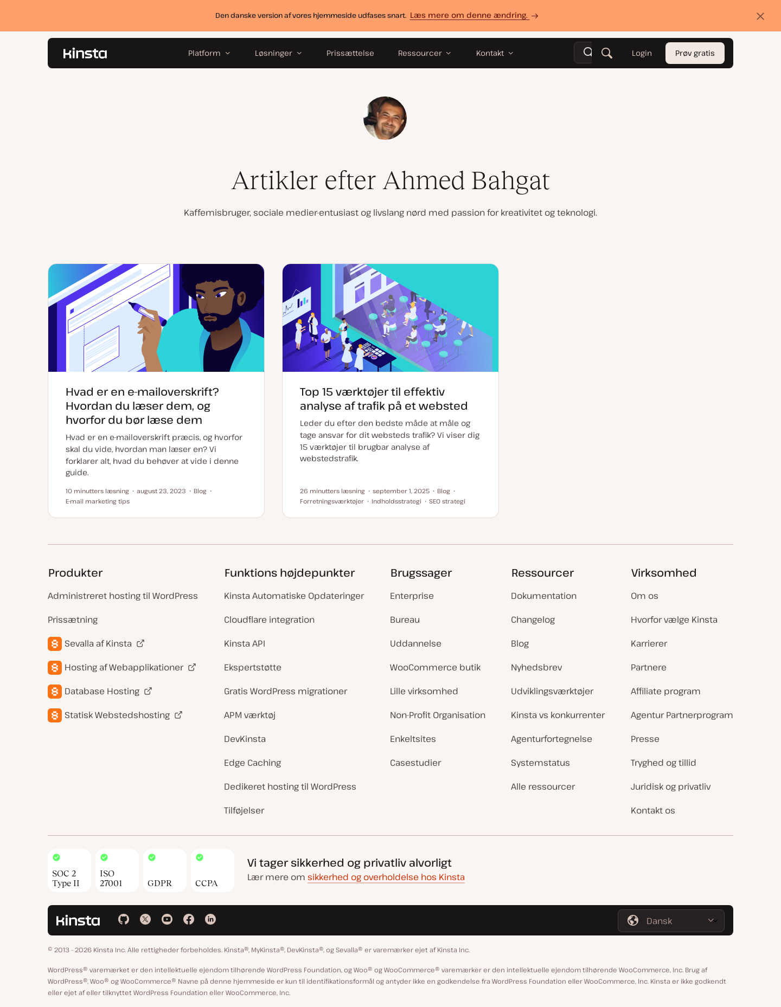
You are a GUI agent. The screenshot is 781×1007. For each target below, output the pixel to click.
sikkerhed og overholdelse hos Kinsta (386, 877)
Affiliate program (666, 691)
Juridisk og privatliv (670, 786)
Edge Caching (252, 763)
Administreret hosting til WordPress (123, 596)
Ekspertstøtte (252, 667)
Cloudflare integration (269, 619)
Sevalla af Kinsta (98, 643)
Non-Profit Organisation (437, 715)
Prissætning (73, 619)
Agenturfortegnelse (551, 739)
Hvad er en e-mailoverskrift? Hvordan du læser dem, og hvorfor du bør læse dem (142, 405)
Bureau (405, 619)
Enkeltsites (413, 739)
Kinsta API (244, 643)
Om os (644, 596)
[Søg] (607, 53)
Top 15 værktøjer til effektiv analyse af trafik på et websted (384, 398)
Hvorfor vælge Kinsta (674, 619)
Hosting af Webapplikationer (124, 667)
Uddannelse (415, 643)
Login (642, 53)
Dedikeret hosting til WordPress (290, 786)
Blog (520, 643)
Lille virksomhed (424, 691)
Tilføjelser (244, 810)
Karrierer (649, 643)
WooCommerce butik (435, 667)
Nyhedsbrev (536, 667)
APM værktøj (250, 715)
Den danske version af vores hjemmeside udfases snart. (378, 15)
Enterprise (412, 596)
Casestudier (415, 763)
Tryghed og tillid (663, 763)
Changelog (533, 619)
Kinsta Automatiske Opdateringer (294, 596)
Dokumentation (544, 596)
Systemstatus (540, 763)
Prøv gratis (695, 53)
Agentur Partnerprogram (682, 715)
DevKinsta (245, 739)
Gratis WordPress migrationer (285, 691)
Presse (645, 739)
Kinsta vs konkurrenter (558, 715)
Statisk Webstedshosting (117, 715)
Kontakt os (653, 810)
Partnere (649, 667)
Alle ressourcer (543, 786)
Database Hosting (102, 691)
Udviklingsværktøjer (552, 691)
